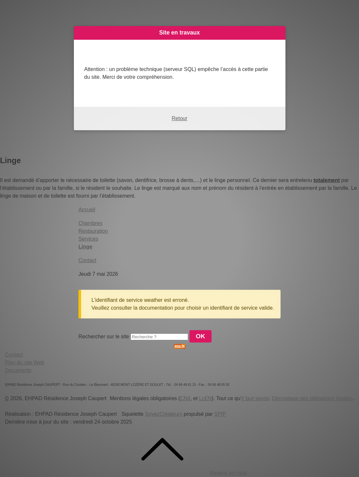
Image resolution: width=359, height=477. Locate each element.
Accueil (86, 209)
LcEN (205, 398)
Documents (18, 370)
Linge (85, 246)
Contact (87, 260)
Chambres (90, 223)
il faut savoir (255, 398)
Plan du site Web (24, 362)
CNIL (186, 398)
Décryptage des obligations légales (312, 398)
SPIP (220, 414)
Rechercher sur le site (103, 336)
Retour (179, 118)
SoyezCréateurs (163, 414)
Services (88, 239)
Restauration (93, 231)
